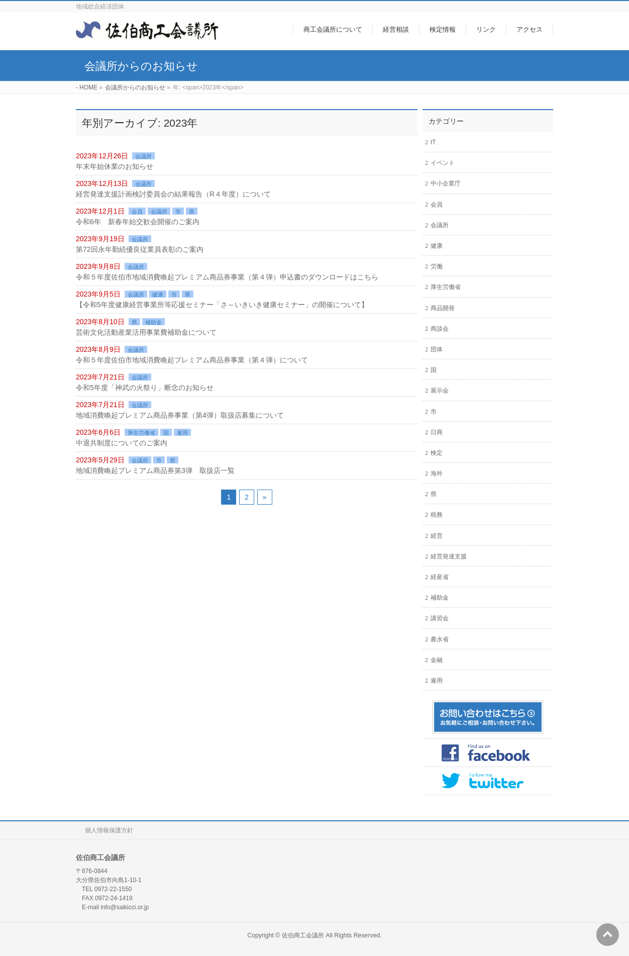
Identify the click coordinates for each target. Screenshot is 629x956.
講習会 (440, 618)
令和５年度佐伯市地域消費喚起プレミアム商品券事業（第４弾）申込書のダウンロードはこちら (227, 277)
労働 (437, 266)
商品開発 (443, 308)
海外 (437, 473)
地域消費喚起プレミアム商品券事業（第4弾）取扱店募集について (180, 415)
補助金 (153, 322)
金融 (437, 659)
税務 (437, 514)
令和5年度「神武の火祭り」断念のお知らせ (145, 388)
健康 (157, 295)
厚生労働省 (141, 433)
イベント (443, 162)
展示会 (440, 390)
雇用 (182, 433)
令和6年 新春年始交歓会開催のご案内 (137, 222)
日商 (437, 432)
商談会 (440, 328)
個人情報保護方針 (109, 830)
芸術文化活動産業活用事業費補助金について (146, 332)
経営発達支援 (449, 556)
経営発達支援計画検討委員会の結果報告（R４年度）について (173, 194)
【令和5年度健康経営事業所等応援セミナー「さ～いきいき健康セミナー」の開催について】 (222, 305)
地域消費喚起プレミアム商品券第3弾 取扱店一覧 (155, 470)
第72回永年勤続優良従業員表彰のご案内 (139, 249)
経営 (437, 535)
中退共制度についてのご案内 (121, 443)
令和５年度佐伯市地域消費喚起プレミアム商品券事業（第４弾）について (192, 360)
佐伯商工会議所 (303, 935)
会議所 (143, 156)
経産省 (440, 577)
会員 (137, 212)
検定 (437, 452)
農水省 (440, 639)
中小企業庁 (446, 183)
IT (433, 142)
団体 (437, 349)
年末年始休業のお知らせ (114, 166)
